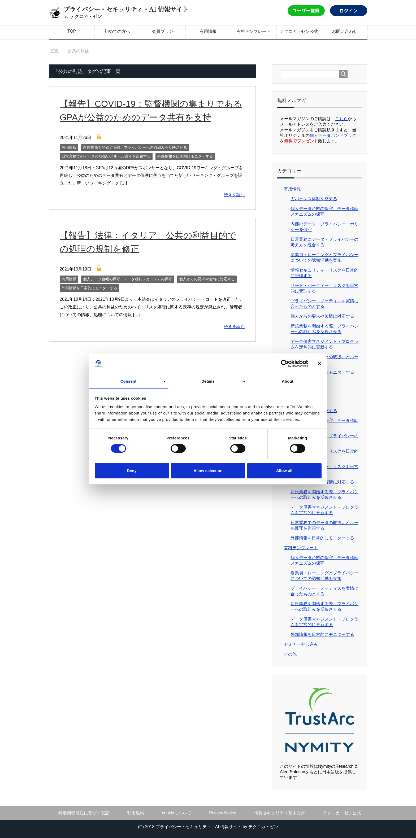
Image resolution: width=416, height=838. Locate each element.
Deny (132, 470)
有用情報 (208, 31)
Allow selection (207, 470)
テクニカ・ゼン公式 (299, 31)
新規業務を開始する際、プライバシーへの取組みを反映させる (135, 147)
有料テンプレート (254, 31)
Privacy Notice (222, 813)
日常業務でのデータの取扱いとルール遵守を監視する (106, 156)
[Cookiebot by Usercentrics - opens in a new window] (285, 364)
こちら (341, 118)
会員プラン (162, 31)
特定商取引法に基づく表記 (83, 813)
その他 (290, 654)
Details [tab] (208, 381)
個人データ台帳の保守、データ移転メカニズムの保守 (127, 279)
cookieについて (176, 813)
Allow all (284, 470)
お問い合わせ (344, 31)
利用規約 (135, 813)
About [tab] (287, 381)
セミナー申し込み (301, 644)
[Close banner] (320, 363)
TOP (71, 31)
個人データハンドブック (333, 135)
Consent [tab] (128, 381)
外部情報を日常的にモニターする (185, 156)
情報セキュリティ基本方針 (279, 813)
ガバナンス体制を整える (314, 199)
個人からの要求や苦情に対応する (207, 279)
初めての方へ (117, 31)
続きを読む (234, 195)
